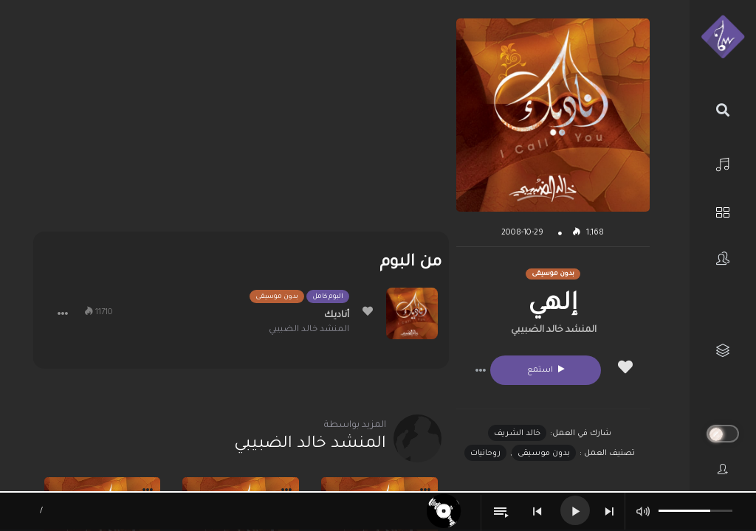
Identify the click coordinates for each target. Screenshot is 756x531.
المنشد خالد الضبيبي (554, 330)
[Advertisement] (241, 121)
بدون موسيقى (544, 453)
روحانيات (485, 453)
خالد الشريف (517, 433)
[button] (480, 370)
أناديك (336, 315)
